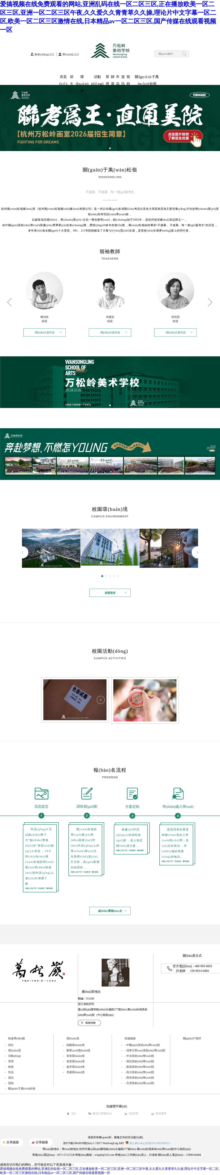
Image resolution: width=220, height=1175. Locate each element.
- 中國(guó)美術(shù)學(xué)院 (140, 1045)
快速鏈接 (130, 1038)
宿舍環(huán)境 (74, 1055)
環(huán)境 (82, 77)
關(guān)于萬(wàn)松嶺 (147, 77)
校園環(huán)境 (74, 1045)
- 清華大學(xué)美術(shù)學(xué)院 (143, 1050)
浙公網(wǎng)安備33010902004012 (147, 1143)
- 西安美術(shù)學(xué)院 (137, 1077)
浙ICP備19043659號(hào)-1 (78, 1143)
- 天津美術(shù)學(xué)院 (137, 1083)
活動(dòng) (97, 77)
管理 (107, 77)
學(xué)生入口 (70, 54)
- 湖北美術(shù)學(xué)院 (137, 1061)
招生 (71, 77)
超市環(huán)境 (74, 1066)
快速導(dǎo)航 (16, 1038)
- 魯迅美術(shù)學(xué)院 (137, 1066)
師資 (112, 77)
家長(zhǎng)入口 (44, 54)
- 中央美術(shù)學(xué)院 (137, 1055)
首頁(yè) (63, 77)
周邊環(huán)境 (74, 1072)
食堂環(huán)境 (74, 1061)
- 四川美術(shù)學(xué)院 (137, 1072)
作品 (118, 77)
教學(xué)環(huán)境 (76, 1050)
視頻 (128, 77)
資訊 (123, 77)
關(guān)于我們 (192, 1038)
